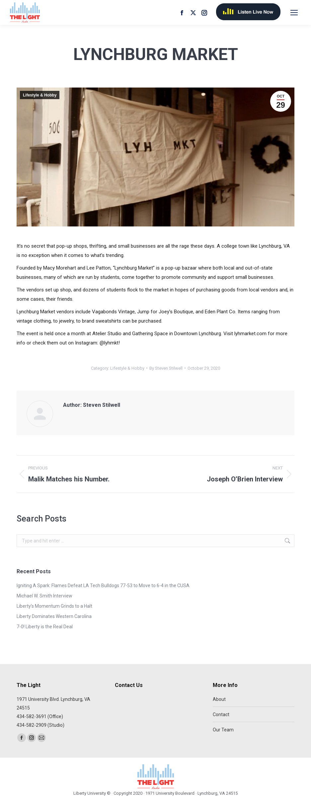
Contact (221, 714)
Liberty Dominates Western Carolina (54, 616)
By (166, 368)
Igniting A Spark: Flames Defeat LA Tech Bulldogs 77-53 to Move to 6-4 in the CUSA (103, 585)
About (219, 699)
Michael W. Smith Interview (44, 595)
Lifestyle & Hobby (39, 95)
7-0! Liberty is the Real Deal (45, 626)
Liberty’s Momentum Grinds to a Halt (54, 606)
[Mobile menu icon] (294, 12)
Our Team (223, 729)
